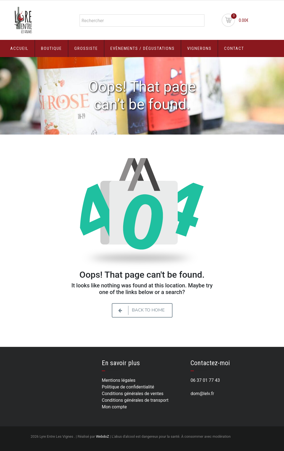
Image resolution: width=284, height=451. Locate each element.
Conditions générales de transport (135, 400)
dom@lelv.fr (202, 393)
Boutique (51, 48)
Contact (234, 48)
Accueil (19, 48)
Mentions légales (118, 380)
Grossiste (86, 48)
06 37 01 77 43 (205, 380)
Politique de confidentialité (128, 387)
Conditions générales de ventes (132, 393)
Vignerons (199, 48)
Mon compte (114, 406)
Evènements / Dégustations (142, 48)
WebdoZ (102, 436)
